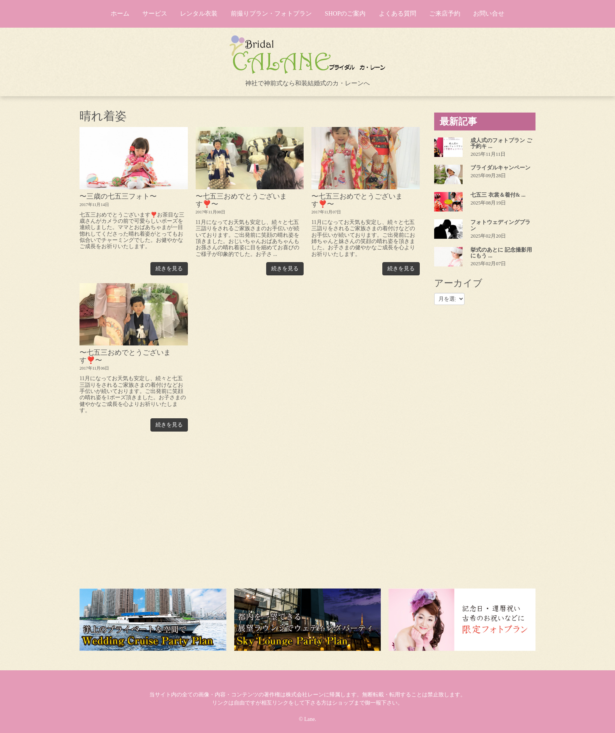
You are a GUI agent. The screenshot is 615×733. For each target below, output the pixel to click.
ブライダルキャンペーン (500, 168)
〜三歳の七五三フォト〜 (118, 196)
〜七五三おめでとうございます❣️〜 (241, 200)
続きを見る (169, 268)
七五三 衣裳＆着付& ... (497, 195)
